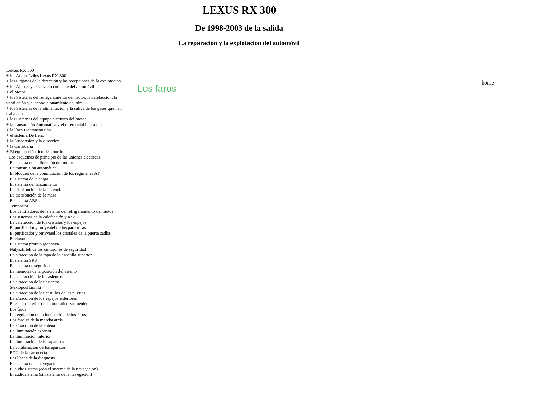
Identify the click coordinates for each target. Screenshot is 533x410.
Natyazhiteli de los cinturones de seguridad (48, 249)
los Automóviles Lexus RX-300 (38, 75)
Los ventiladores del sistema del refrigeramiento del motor (61, 211)
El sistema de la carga (29, 178)
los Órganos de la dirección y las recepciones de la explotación (65, 80)
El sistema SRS (23, 260)
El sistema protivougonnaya (34, 243)
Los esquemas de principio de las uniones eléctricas (54, 157)
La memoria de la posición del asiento (43, 271)
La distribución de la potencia (36, 189)
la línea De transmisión (30, 129)
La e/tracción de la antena (32, 325)
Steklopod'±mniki (25, 287)
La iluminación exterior (31, 330)
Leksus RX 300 (20, 70)
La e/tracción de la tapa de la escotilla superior (51, 254)
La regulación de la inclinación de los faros (48, 314)
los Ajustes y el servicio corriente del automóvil (52, 86)
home (488, 83)
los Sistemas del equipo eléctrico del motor (48, 119)
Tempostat (19, 205)
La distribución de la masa (33, 195)
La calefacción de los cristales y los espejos (48, 222)
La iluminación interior (30, 336)
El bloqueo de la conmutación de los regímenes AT (55, 173)
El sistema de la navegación (34, 363)
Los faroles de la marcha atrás (36, 319)
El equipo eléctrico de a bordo (36, 151)
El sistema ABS (24, 200)
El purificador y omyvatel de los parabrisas (48, 227)
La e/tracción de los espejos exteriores (43, 298)
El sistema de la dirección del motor (41, 162)
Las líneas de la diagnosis (32, 357)
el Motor (17, 91)
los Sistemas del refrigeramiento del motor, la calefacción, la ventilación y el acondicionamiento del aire (61, 100)
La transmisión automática (33, 167)
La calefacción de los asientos (36, 276)
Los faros (18, 309)
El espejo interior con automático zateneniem (50, 303)
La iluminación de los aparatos (37, 341)
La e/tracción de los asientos (35, 281)
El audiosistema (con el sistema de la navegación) (54, 368)
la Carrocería (21, 146)
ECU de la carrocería (28, 352)
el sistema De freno (27, 135)
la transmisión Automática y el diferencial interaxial (56, 124)
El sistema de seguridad (31, 265)
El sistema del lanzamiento (33, 184)
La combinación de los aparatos (38, 347)
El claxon (18, 238)
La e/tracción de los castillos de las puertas (47, 292)
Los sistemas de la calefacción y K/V (42, 216)
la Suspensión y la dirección (34, 140)
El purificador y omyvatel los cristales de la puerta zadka (60, 233)
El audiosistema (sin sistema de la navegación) (51, 374)
